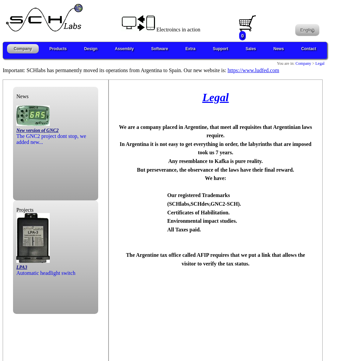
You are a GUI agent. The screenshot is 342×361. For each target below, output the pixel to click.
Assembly (124, 48)
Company (23, 48)
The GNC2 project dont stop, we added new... (51, 133)
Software (159, 48)
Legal (319, 63)
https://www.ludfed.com (253, 70)
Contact (308, 48)
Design (91, 48)
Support (220, 48)
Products (58, 48)
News (279, 48)
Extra (190, 48)
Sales (250, 48)
